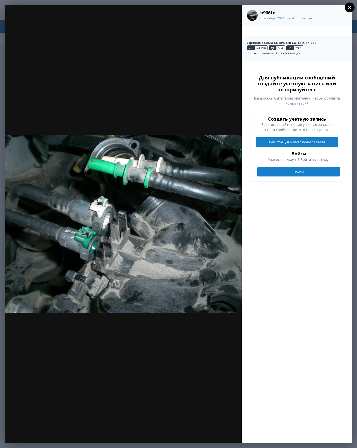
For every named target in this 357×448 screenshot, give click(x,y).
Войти (299, 172)
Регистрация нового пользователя (297, 142)
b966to (268, 13)
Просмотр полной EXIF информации (273, 53)
